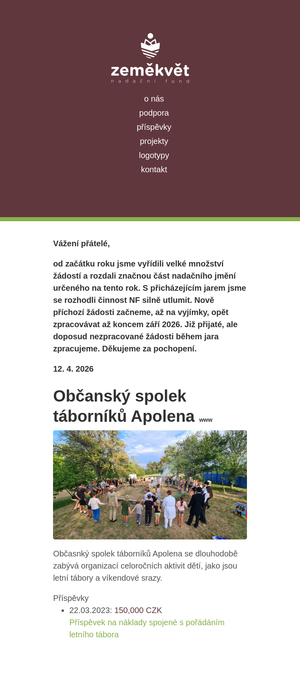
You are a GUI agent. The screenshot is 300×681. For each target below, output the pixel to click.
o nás (154, 98)
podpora (154, 112)
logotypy (154, 155)
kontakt (154, 169)
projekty (154, 141)
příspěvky (154, 127)
